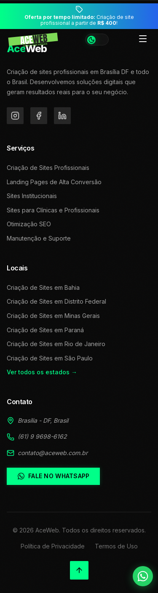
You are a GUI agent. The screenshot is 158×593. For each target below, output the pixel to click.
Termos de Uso (116, 546)
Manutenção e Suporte (39, 238)
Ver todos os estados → (42, 372)
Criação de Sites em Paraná (45, 330)
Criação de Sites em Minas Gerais (53, 315)
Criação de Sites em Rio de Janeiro (56, 343)
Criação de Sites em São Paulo (50, 358)
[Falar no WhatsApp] (143, 576)
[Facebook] (38, 115)
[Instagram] (15, 115)
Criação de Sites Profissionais (48, 167)
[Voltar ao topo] (79, 570)
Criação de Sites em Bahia (43, 287)
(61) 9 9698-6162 (42, 436)
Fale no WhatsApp (53, 476)
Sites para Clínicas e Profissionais (53, 210)
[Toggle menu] (142, 39)
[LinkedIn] (62, 115)
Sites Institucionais (32, 195)
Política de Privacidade (53, 546)
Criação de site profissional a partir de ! (79, 20)
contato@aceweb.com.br (53, 452)
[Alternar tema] (97, 39)
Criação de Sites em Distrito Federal (56, 301)
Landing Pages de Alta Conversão (54, 181)
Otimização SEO (29, 224)
